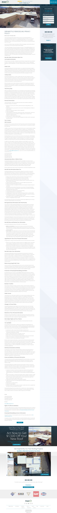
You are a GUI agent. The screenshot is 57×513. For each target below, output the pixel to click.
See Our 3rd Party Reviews (28, 487)
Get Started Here (45, 474)
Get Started (48, 58)
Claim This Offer (17, 444)
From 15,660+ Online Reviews (27, 1)
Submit (48, 24)
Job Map (34, 501)
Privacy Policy (29, 501)
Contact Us (20, 422)
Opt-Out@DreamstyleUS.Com (9, 403)
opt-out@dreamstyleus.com (48, 509)
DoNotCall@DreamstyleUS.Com (14, 150)
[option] (32, 464)
